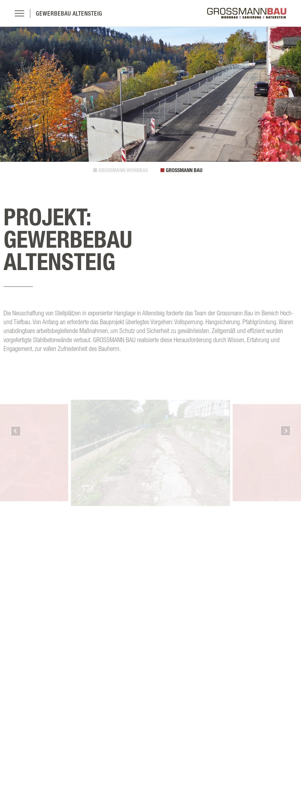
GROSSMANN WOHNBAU (123, 170)
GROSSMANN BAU (184, 170)
